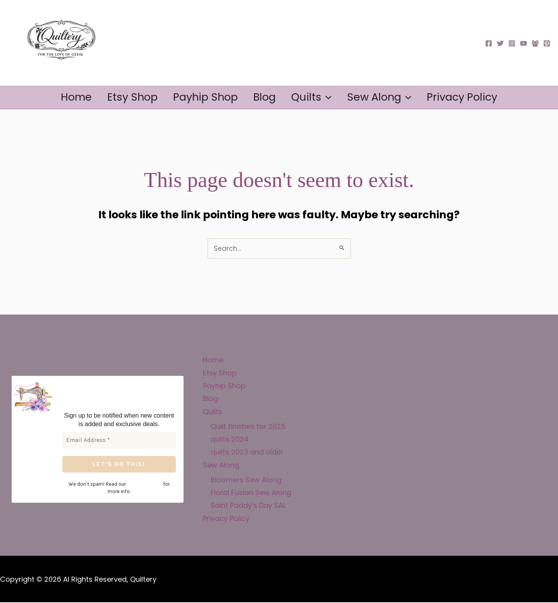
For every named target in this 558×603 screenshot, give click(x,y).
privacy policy (137, 484)
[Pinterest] (546, 43)
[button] (332, 97)
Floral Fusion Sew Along (251, 493)
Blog (264, 97)
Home (60, 97)
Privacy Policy (478, 97)
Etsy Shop (121, 97)
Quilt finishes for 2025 (248, 427)
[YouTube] (523, 43)
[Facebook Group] (535, 43)
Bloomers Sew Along (246, 480)
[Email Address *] (119, 441)
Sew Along (390, 97)
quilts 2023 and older (247, 452)
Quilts (317, 97)
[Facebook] (488, 43)
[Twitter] (500, 43)
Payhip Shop (200, 97)
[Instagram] (511, 43)
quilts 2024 (230, 439)
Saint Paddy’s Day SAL (248, 506)
